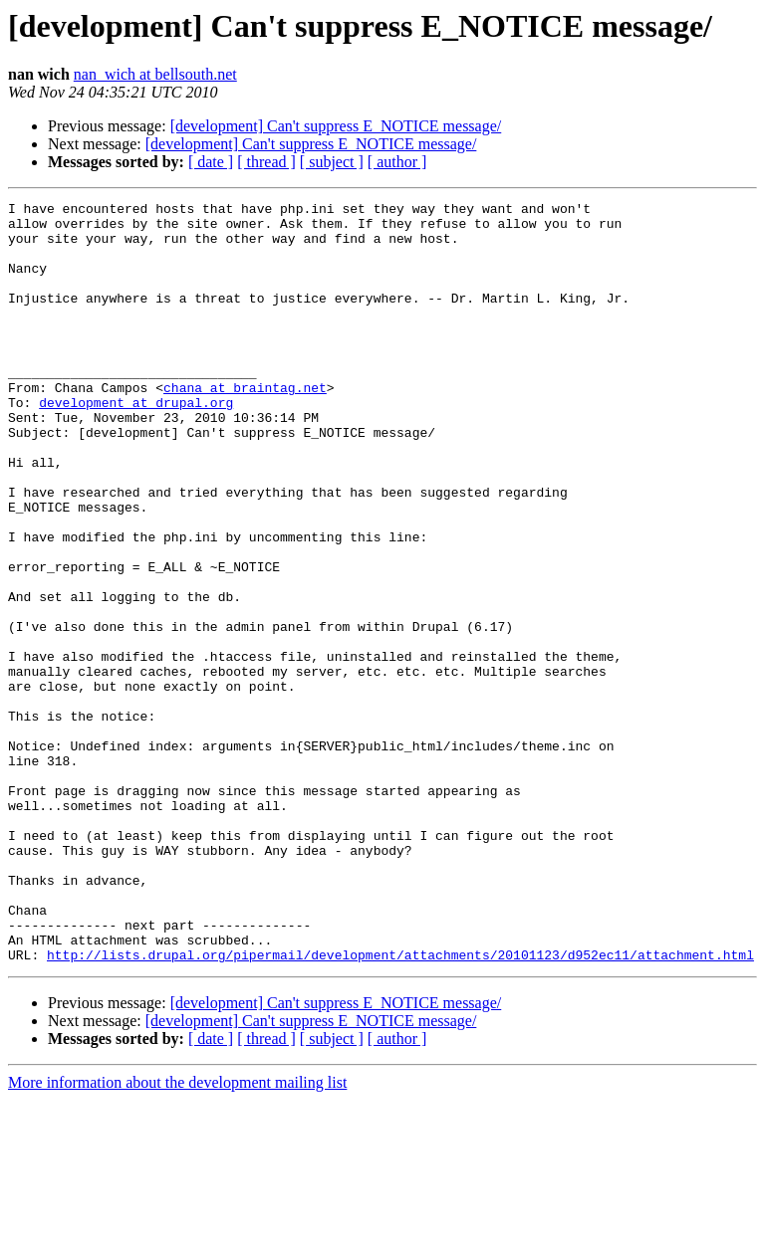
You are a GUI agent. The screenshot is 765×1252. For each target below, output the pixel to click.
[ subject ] (332, 161)
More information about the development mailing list (177, 1234)
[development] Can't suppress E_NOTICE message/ (336, 125)
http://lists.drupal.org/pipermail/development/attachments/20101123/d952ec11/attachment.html (400, 1107)
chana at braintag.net (245, 426)
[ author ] (397, 161)
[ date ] (210, 161)
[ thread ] (266, 161)
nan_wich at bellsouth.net (155, 74)
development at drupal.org (136, 444)
